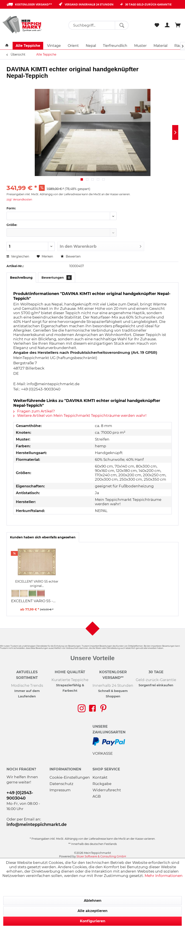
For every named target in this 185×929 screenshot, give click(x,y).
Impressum (60, 790)
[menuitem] (98, 25)
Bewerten (71, 256)
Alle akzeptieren (92, 911)
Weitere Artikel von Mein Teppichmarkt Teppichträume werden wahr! (79, 415)
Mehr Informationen (164, 875)
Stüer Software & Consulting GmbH (101, 856)
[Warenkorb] (178, 25)
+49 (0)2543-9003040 (20, 795)
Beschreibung (21, 278)
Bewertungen (56, 277)
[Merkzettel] (156, 25)
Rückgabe (101, 784)
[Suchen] (122, 25)
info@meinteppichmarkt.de (37, 824)
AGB (96, 796)
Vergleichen (18, 256)
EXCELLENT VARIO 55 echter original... (36, 584)
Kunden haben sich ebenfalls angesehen (43, 537)
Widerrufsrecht (106, 790)
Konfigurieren (92, 921)
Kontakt (99, 777)
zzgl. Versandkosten (19, 199)
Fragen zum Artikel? (34, 411)
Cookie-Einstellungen (70, 777)
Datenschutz (61, 784)
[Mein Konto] (167, 25)
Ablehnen (92, 900)
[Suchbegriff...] (98, 25)
